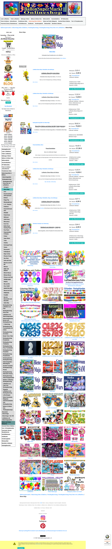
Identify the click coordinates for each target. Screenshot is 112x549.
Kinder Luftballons (63, 58)
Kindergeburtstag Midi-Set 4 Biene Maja (41, 122)
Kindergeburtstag (33, 27)
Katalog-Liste (22, 66)
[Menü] (110, 535)
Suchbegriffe (26, 530)
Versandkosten (76, 75)
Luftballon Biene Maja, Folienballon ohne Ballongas (43, 69)
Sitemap (21, 530)
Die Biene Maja (53, 181)
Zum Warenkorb (8, 106)
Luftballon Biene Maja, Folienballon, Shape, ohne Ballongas (45, 197)
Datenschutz (38, 543)
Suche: (8, 98)
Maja (45, 181)
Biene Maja (48, 181)
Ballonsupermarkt (6, 27)
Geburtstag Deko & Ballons (19, 27)
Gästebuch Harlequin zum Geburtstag (40, 223)
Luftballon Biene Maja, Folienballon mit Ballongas (43, 93)
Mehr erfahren (35, 82)
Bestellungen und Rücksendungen (47, 530)
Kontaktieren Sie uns (61, 530)
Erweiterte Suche (34, 530)
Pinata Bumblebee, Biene (38, 144)
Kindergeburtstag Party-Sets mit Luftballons (52, 27)
